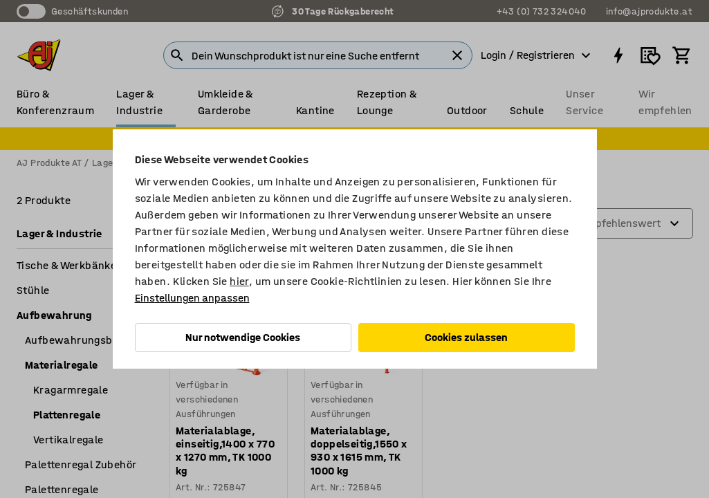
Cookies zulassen (466, 337)
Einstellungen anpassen (192, 297)
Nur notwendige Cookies (242, 337)
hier (239, 281)
